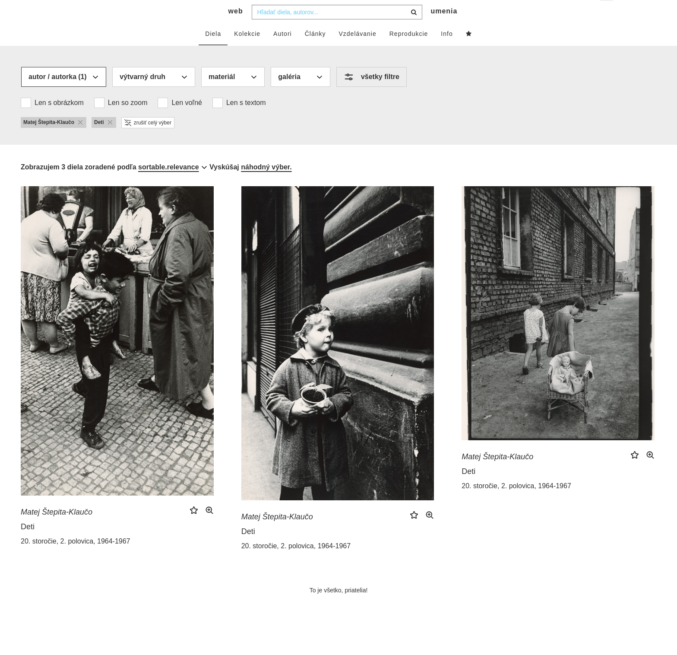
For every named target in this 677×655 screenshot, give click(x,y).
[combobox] (337, 29)
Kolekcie (247, 50)
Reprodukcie (408, 50)
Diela (213, 50)
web (235, 28)
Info (446, 50)
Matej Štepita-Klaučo (56, 529)
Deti (28, 543)
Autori (282, 50)
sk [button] (607, 13)
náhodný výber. (266, 184)
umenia (443, 28)
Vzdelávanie (357, 50)
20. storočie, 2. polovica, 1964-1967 (75, 558)
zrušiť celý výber (147, 139)
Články (315, 50)
